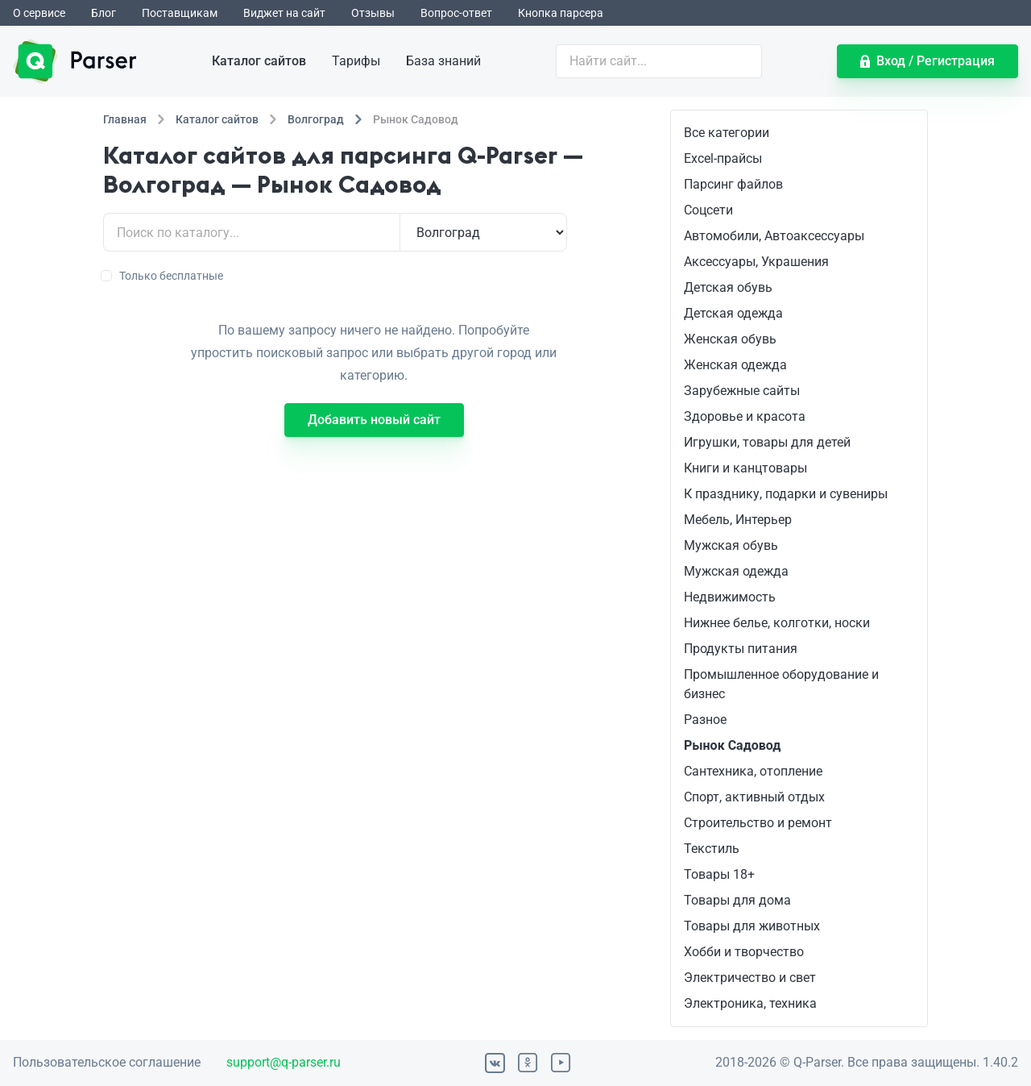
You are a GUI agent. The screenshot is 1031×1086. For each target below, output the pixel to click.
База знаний (443, 61)
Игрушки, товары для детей (767, 442)
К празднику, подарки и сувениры (786, 493)
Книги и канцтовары (745, 468)
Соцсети (708, 210)
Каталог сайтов (259, 61)
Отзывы (373, 12)
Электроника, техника (750, 1003)
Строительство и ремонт (758, 822)
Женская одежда (735, 364)
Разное (705, 719)
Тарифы (356, 61)
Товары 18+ (719, 874)
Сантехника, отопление (753, 771)
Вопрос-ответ (456, 12)
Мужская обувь (731, 545)
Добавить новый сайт (374, 419)
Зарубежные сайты (742, 390)
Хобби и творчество (744, 951)
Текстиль (711, 848)
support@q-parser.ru (283, 1062)
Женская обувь (730, 339)
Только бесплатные (163, 275)
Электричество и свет (750, 977)
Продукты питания (740, 648)
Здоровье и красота (744, 416)
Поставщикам (179, 12)
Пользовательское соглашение (107, 1062)
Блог (103, 12)
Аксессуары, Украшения (756, 261)
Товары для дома (737, 900)
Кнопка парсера (560, 12)
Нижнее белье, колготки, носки (777, 622)
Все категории (726, 132)
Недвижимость (730, 597)
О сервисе (39, 12)
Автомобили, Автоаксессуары (774, 235)
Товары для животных (752, 926)
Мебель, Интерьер (738, 519)
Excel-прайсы (723, 158)
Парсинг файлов (733, 184)
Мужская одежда (736, 571)
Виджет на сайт (284, 12)
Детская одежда (733, 313)
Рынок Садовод (732, 745)
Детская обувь (728, 287)
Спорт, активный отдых (754, 797)
